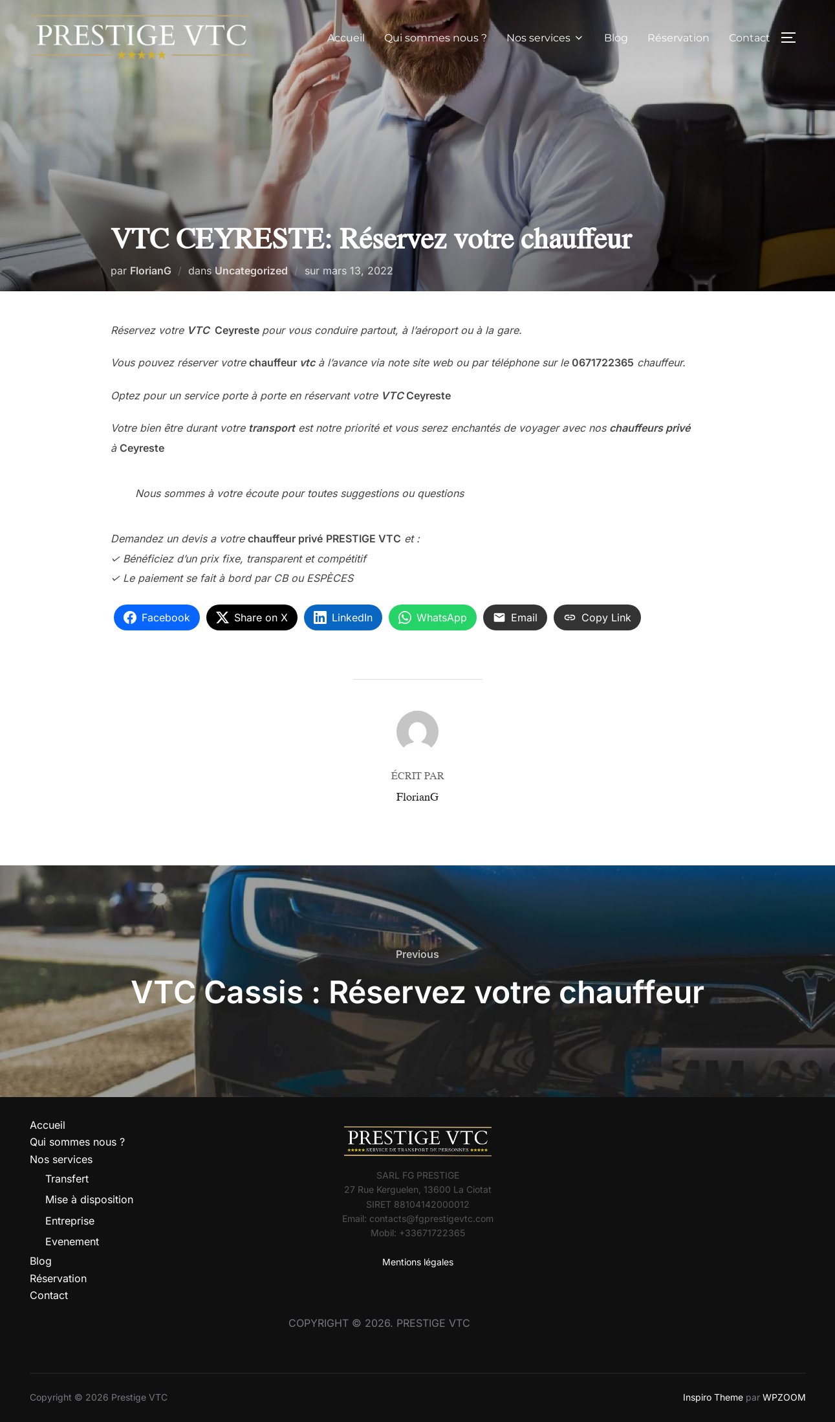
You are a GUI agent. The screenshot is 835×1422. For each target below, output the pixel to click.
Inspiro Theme (713, 1397)
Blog (616, 38)
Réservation (678, 38)
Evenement (72, 1241)
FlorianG (150, 270)
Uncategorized (251, 270)
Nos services (545, 38)
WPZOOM (784, 1397)
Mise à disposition (89, 1199)
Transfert (67, 1178)
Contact (749, 38)
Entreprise (69, 1220)
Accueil (346, 38)
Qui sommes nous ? (435, 38)
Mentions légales (417, 1261)
